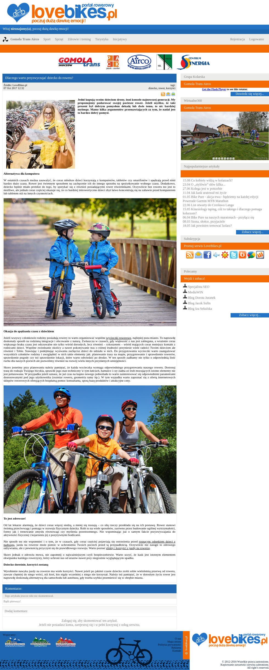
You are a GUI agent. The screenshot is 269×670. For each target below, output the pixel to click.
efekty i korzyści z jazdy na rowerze (128, 548)
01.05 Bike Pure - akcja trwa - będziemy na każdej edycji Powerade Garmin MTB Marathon (220, 199)
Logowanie (256, 39)
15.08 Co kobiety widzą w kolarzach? (207, 180)
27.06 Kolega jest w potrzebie (202, 189)
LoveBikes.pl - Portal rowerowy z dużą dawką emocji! (62, 12)
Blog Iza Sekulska (200, 309)
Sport (47, 39)
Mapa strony (174, 641)
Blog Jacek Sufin (199, 303)
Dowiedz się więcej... (250, 94)
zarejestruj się (84, 625)
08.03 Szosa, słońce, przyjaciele (204, 221)
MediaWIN (195, 292)
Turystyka (101, 39)
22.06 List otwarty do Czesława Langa (208, 205)
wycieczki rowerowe (118, 337)
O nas (178, 638)
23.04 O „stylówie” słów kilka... (204, 184)
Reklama (176, 647)
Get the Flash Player (214, 89)
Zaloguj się (68, 621)
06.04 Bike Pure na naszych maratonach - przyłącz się (218, 217)
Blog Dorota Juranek (201, 298)
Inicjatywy (120, 39)
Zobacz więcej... (253, 232)
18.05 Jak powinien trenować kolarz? (207, 226)
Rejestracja (237, 39)
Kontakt (176, 650)
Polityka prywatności (169, 644)
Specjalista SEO (198, 287)
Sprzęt (59, 39)
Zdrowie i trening (79, 39)
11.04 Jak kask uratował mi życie (205, 193)
